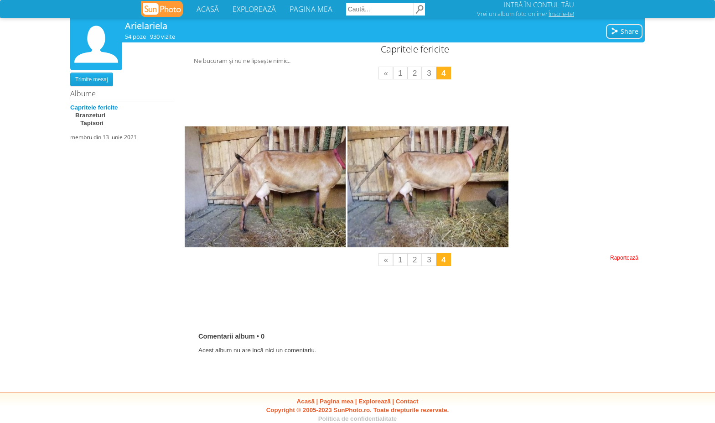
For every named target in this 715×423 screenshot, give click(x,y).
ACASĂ (208, 9)
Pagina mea (336, 401)
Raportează (624, 258)
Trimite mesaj (91, 79)
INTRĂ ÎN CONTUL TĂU (539, 4)
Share (624, 31)
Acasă (306, 401)
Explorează (374, 401)
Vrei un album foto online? (525, 14)
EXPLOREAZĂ (254, 9)
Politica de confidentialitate (357, 418)
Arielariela (146, 26)
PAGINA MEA (311, 9)
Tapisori (87, 123)
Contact (407, 401)
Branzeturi (87, 115)
